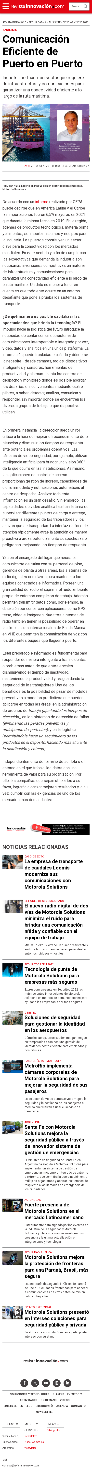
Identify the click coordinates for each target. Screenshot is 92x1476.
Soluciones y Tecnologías (29, 1394)
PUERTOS (56, 166)
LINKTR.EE (10, 1406)
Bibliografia (53, 1430)
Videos (65, 1400)
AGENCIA (62, 1406)
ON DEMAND (48, 1400)
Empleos (26, 1406)
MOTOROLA (37, 166)
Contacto (78, 1406)
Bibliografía (44, 1406)
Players (58, 1394)
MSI (47, 166)
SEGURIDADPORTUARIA (75, 166)
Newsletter (44, 1412)
